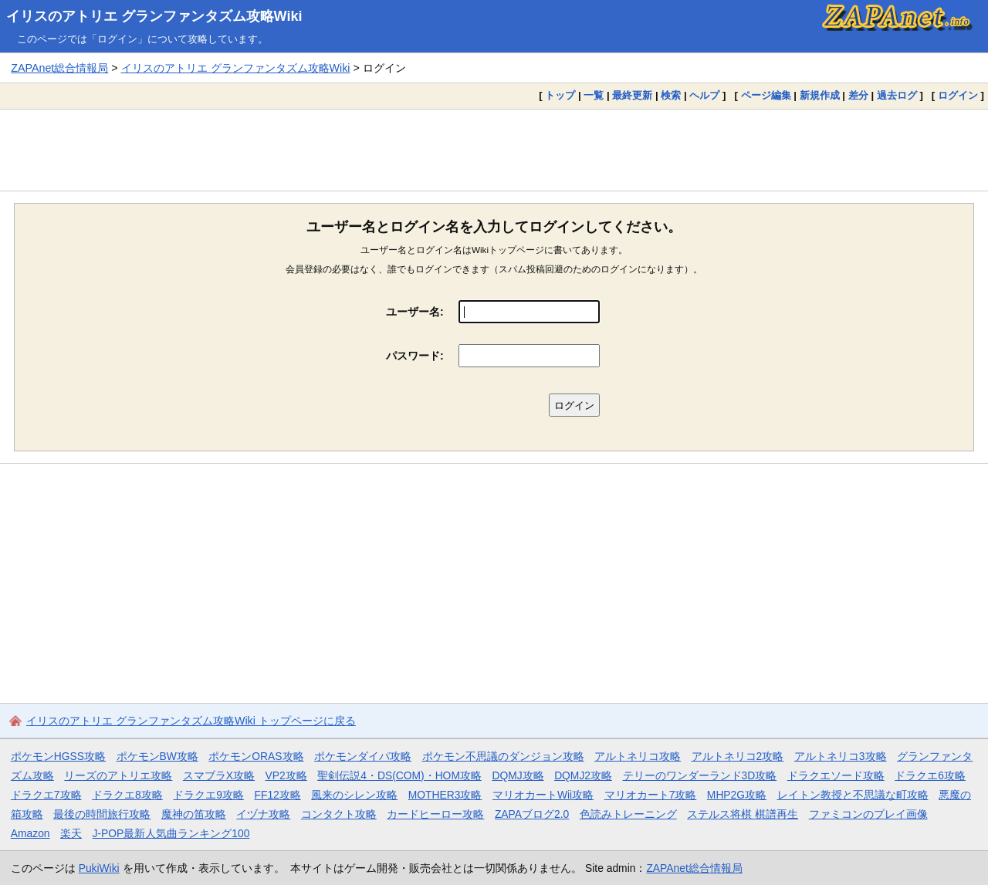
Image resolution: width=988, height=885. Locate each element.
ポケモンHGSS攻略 (58, 756)
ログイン (958, 95)
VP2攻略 (286, 775)
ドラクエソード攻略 (836, 775)
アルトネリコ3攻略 (840, 756)
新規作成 (820, 95)
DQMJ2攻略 (583, 775)
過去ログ (897, 95)
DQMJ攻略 (517, 775)
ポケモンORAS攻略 (255, 756)
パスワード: (415, 356)
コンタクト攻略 (339, 814)
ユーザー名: (415, 312)
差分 (858, 95)
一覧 (594, 95)
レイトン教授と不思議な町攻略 (853, 795)
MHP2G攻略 (736, 795)
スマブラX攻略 (219, 775)
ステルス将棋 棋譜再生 (742, 814)
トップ (560, 95)
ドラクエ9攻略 (208, 795)
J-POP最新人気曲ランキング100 (171, 833)
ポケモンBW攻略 (157, 756)
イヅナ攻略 (263, 814)
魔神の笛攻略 (193, 814)
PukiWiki (99, 868)
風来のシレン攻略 (354, 795)
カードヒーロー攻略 (435, 814)
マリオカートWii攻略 (543, 795)
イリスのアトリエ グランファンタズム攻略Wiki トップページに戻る (191, 720)
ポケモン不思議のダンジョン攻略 (503, 756)
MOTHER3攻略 (445, 795)
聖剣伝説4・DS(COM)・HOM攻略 (399, 775)
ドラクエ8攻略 (127, 795)
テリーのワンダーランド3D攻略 (700, 775)
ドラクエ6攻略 (930, 775)
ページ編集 (766, 95)
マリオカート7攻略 (650, 795)
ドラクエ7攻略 (46, 795)
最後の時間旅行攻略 (102, 814)
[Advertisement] (494, 149)
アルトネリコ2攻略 (738, 756)
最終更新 (632, 95)
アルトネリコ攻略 (637, 756)
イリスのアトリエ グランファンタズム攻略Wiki (154, 16)
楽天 (71, 833)
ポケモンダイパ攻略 (362, 756)
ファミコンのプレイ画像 (868, 814)
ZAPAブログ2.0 (532, 814)
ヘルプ (704, 95)
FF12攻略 (277, 795)
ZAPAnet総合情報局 (59, 68)
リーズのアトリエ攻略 (118, 775)
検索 (671, 95)
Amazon (30, 833)
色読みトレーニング (628, 814)
